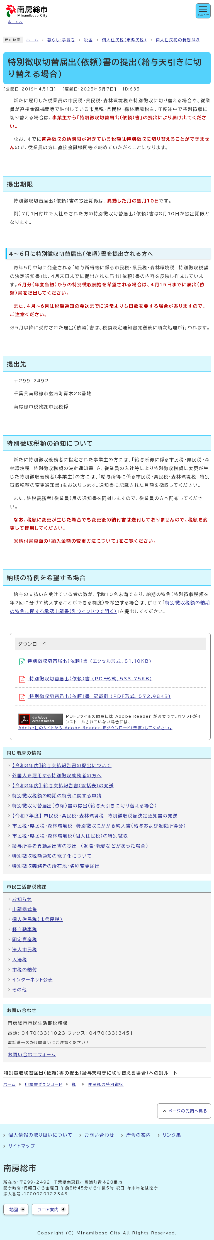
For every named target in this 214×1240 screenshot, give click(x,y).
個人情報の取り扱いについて (40, 1135)
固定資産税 (24, 939)
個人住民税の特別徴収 (178, 40)
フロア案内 (48, 1209)
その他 (19, 990)
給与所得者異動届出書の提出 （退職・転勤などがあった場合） (80, 846)
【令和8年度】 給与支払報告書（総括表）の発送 (63, 785)
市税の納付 (24, 969)
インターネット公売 (32, 979)
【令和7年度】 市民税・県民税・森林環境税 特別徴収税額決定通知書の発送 (95, 816)
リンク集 (172, 1135)
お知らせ (22, 899)
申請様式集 (24, 909)
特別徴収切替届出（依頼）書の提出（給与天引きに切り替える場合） (84, 805)
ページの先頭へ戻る (188, 1111)
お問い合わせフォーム (32, 1054)
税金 (88, 40)
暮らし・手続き (61, 40)
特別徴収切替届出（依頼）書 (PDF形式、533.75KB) (85, 679)
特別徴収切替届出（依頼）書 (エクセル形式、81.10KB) (85, 662)
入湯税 (19, 959)
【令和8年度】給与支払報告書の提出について (61, 765)
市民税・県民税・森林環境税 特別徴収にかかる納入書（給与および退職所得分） (99, 826)
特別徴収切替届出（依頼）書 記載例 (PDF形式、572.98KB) (95, 697)
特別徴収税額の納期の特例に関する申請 (57, 795)
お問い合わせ (99, 1135)
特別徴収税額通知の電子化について (52, 856)
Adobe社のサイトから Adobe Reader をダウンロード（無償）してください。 (95, 728)
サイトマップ (21, 1146)
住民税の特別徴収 (105, 1084)
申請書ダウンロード (43, 1084)
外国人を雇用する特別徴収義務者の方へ (57, 775)
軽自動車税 (24, 929)
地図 (13, 1209)
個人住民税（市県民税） (124, 40)
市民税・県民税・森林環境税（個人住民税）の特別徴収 (70, 836)
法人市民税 (24, 949)
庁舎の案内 (138, 1135)
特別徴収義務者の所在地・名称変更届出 (56, 866)
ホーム (32, 40)
